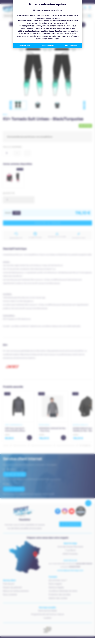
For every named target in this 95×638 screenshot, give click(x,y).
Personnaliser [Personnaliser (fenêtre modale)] (47, 46)
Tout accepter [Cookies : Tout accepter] (70, 46)
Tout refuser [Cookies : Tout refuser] (24, 46)
